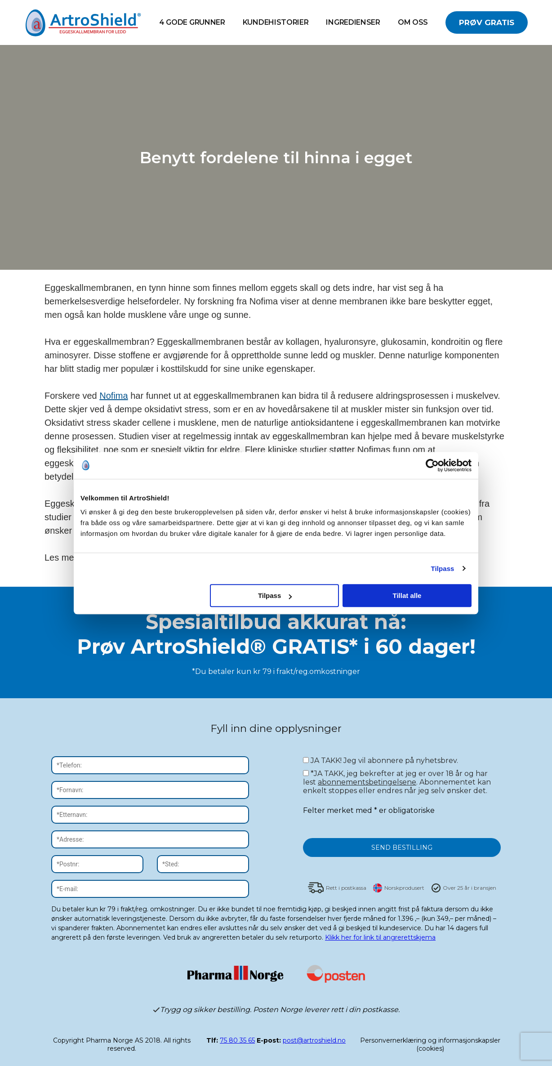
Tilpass (442, 568)
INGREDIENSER (353, 22)
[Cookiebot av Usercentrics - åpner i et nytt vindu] (432, 465)
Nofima (113, 396)
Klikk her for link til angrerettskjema (380, 937)
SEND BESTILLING (401, 847)
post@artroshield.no (314, 1040)
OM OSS (413, 22)
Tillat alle (406, 595)
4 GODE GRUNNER (192, 22)
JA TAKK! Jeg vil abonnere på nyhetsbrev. (380, 760)
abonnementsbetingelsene (367, 782)
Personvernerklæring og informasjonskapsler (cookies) (430, 1044)
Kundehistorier (276, 22)
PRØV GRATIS (486, 22)
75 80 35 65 (237, 1040)
